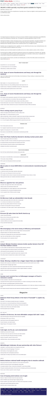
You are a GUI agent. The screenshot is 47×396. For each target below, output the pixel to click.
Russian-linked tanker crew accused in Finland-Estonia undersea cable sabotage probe (16, 102)
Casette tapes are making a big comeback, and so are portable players (13, 354)
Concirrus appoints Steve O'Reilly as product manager (10, 192)
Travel (43, 3)
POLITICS (2, 134)
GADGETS (2, 343)
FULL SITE (31, 391)
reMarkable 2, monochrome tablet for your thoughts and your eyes (12, 347)
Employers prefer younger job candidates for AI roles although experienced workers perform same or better (19, 262)
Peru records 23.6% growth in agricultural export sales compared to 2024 (13, 253)
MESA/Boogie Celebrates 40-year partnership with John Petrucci (21, 345)
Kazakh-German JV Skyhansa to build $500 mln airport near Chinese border (14, 86)
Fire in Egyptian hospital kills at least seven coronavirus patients (12, 127)
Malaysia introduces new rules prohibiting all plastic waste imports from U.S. (14, 84)
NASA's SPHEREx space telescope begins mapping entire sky (11, 379)
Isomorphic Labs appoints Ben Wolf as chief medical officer (11, 184)
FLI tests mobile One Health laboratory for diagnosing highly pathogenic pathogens (15, 247)
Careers (17, 3)
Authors (38, 390)
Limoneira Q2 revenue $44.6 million (6, 219)
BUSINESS (2, 108)
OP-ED (1, 226)
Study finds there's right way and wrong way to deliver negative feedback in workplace (16, 268)
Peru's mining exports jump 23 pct (11, 110)
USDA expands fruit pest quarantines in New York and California (12, 251)
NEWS (1, 91)
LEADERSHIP (3, 258)
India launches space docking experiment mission (9, 383)
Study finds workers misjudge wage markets (8, 264)
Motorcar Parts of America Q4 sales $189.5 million (9, 217)
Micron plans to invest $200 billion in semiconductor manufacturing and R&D (14, 131)
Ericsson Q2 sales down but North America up (15, 213)
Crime (40, 3)
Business (5, 3)
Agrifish (32, 3)
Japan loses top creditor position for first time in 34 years (10, 203)
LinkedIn (26, 391)
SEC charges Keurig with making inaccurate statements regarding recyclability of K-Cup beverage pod (19, 288)
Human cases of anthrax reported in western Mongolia (10, 369)
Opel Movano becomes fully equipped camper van (9, 320)
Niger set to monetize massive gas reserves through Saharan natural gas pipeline (15, 230)
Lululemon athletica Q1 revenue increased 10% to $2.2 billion (11, 220)
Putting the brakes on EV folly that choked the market (10, 232)
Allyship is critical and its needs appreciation (8, 270)
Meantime (18, 4)
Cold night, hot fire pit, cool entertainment (13, 330)
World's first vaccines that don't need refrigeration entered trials (11, 364)
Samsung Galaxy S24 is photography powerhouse (9, 352)
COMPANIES (2, 163)
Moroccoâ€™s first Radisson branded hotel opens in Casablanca (12, 301)
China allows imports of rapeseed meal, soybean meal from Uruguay (12, 254)
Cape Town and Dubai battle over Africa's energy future (10, 236)
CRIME (1, 274)
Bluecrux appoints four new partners (12, 182)
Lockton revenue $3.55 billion (5, 215)
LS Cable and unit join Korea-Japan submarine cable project (11, 171)
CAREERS (2, 180)
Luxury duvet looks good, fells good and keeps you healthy (11, 335)
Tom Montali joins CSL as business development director (10, 190)
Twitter (22, 391)
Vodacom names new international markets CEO (9, 186)
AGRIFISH (2, 241)
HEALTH (2, 358)
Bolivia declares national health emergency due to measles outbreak (22, 360)
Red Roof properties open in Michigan (7, 308)
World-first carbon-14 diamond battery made (8, 385)
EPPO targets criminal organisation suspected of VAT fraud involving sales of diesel (15, 97)
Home (2, 388)
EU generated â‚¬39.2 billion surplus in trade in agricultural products (12, 207)
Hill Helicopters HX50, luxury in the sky (7, 318)
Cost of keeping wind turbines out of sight (13, 376)
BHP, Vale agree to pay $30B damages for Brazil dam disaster (11, 283)
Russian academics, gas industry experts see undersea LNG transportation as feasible (16, 381)
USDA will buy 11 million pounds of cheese (8, 68)
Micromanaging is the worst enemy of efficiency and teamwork (20, 228)
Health (15, 4)
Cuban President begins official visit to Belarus (8, 138)
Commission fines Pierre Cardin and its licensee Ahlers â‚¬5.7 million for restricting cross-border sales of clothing (20, 281)
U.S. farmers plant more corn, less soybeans (8, 66)
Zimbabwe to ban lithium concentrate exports (8, 146)
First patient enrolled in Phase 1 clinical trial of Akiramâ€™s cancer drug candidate (15, 366)
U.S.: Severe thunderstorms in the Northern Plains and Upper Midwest (13, 99)
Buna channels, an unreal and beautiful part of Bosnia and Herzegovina (13, 303)
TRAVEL (2, 295)
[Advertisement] (8, 22)
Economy (21, 3)
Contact (9, 391)
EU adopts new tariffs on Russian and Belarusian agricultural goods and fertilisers (15, 140)
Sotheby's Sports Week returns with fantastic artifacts (10, 306)
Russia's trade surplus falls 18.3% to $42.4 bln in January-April (11, 200)
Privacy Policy (14, 391)
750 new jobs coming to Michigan (6, 158)
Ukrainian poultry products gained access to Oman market (11, 88)
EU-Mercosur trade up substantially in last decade (16, 198)
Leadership (36, 3)
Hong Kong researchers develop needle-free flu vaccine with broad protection (14, 362)
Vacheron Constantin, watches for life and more (9, 337)
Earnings (25, 3)
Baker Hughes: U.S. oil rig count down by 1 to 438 (9, 114)
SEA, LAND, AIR (3, 312)
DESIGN (2, 327)
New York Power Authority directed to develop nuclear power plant (21, 137)
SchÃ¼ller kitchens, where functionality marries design (10, 339)
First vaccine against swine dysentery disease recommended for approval (13, 249)
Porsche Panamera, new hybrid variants (7, 322)
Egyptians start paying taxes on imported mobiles (9, 129)
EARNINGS (2, 211)
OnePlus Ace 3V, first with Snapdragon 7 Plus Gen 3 (9, 349)
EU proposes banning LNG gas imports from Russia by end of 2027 (12, 142)
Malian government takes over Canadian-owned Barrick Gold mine (12, 176)
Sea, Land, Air (3, 4)
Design (7, 4)
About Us (4, 391)
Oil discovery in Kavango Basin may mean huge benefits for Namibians (13, 234)
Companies (13, 3)
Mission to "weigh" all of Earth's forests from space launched (11, 377)
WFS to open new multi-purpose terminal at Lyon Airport (10, 160)
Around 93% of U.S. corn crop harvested (7, 64)
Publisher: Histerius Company (6, 394)
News (1, 3)
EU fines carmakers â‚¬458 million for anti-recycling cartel (10, 279)
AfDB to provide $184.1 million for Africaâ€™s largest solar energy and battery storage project (17, 116)
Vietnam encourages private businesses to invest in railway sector (12, 112)
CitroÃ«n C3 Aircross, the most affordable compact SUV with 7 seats (22, 314)
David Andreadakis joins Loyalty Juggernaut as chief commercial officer (13, 188)
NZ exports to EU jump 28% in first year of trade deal (10, 205)
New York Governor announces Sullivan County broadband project (12, 144)
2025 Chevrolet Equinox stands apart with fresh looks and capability (12, 316)
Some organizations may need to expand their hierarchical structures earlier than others (16, 266)
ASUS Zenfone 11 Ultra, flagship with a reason (8, 350)
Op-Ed (29, 3)
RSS (19, 391)
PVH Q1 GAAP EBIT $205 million (6, 222)
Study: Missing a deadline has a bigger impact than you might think (21, 261)
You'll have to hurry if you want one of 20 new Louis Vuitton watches (12, 333)
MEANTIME (2, 373)
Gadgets (11, 4)
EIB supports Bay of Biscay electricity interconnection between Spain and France (15, 118)
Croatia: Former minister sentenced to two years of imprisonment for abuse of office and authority (18, 104)
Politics (8, 3)
